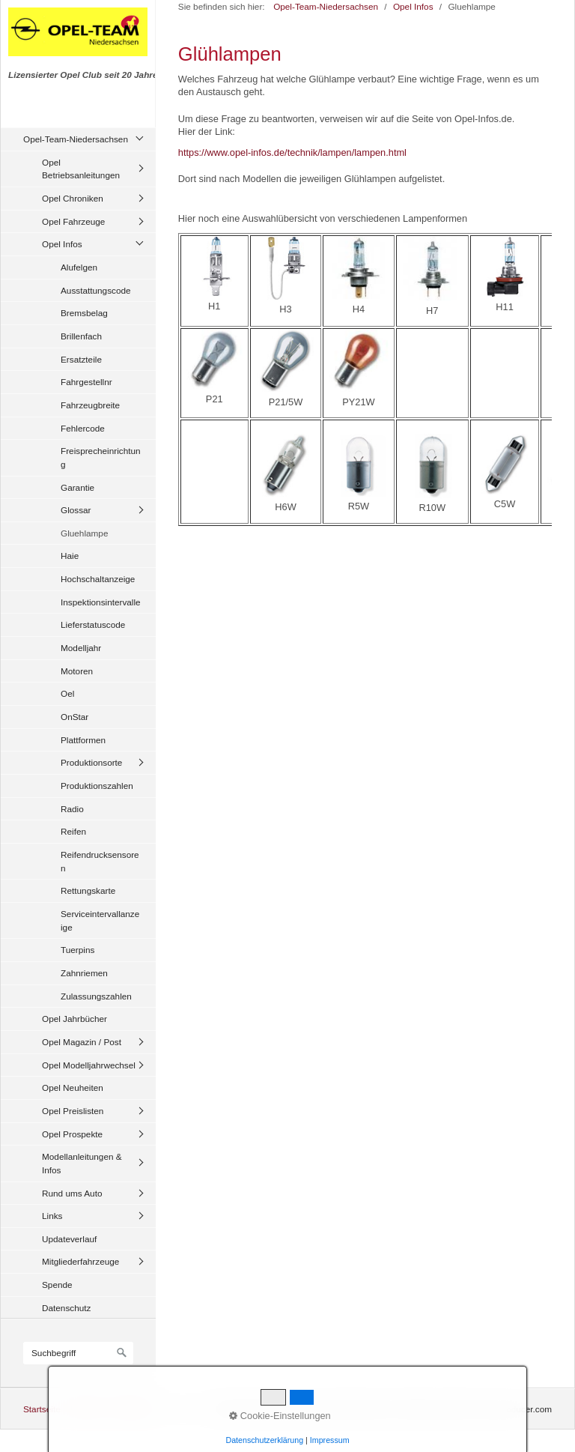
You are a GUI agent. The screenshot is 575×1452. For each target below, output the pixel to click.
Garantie (77, 487)
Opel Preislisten (72, 1111)
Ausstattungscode (96, 290)
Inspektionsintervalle (101, 602)
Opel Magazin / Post (81, 1042)
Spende (57, 1284)
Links (52, 1215)
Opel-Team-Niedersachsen (75, 139)
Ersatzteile (81, 359)
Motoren (77, 671)
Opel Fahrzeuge (73, 221)
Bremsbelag (84, 313)
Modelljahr (81, 648)
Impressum (131, 1409)
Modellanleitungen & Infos (82, 1163)
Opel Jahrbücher (74, 1018)
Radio (72, 809)
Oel (67, 693)
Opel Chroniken (72, 198)
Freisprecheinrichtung (101, 457)
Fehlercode (83, 428)
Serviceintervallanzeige (100, 920)
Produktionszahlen (97, 785)
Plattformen (83, 740)
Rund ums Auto (72, 1193)
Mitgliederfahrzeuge (80, 1261)
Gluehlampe (84, 533)
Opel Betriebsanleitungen (81, 169)
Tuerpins (77, 950)
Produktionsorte (91, 762)
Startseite (42, 1409)
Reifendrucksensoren (100, 861)
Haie (70, 555)
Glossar (76, 510)
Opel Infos (62, 244)
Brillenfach (81, 336)
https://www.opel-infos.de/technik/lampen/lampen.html (292, 152)
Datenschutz (66, 1308)
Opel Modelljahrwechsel (89, 1065)
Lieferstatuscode (93, 624)
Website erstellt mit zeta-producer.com (477, 1409)
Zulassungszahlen (96, 996)
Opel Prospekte (72, 1134)
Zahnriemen (84, 973)
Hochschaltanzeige (98, 579)
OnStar (74, 717)
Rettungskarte (88, 890)
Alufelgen (79, 267)
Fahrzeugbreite (90, 405)
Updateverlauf (69, 1239)
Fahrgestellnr (86, 382)
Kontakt (85, 1409)
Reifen (73, 831)
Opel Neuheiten (72, 1087)
